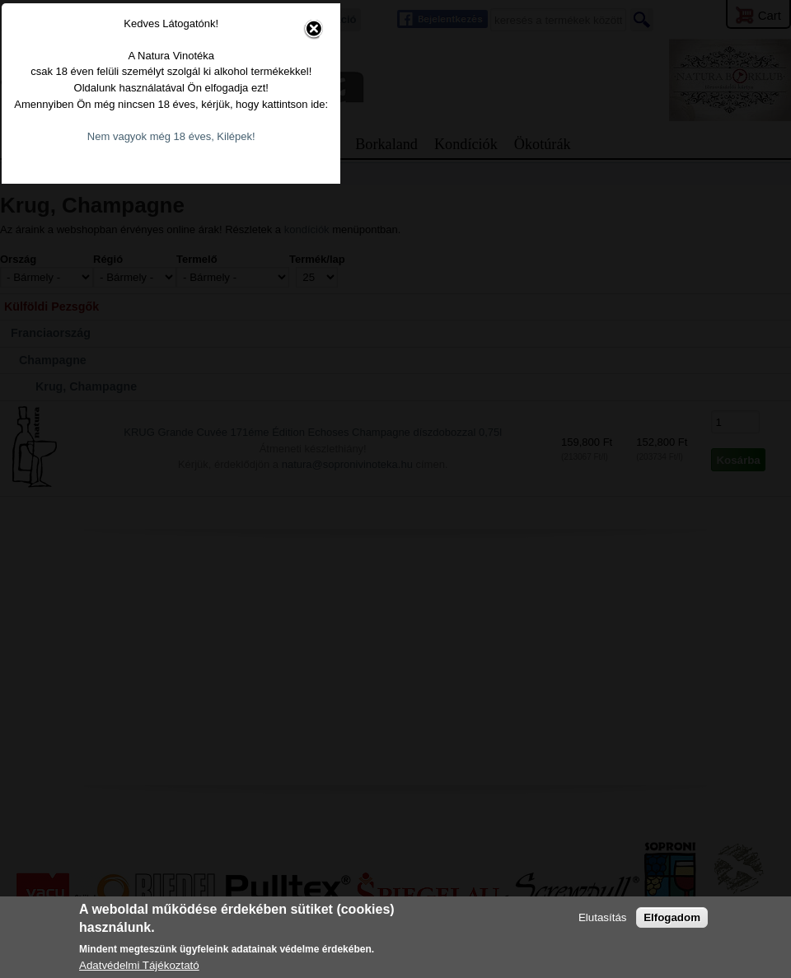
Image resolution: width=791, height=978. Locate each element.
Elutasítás (602, 917)
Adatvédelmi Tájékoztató (139, 965)
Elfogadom (672, 917)
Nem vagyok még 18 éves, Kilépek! (377, 515)
